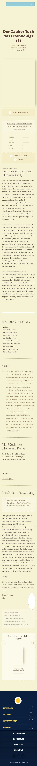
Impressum (18, 739)
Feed (14, 756)
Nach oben (18, 700)
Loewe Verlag (21, 50)
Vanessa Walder (21, 45)
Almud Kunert (22, 47)
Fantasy (20, 159)
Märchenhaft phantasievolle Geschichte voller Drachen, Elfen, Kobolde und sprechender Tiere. (19, 126)
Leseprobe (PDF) (8, 479)
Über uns (18, 750)
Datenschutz (18, 733)
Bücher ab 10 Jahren (20, 155)
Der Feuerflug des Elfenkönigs (12, 457)
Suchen (32, 5)
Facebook (19, 756)
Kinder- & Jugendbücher (20, 112)
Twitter (23, 756)
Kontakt (18, 744)
